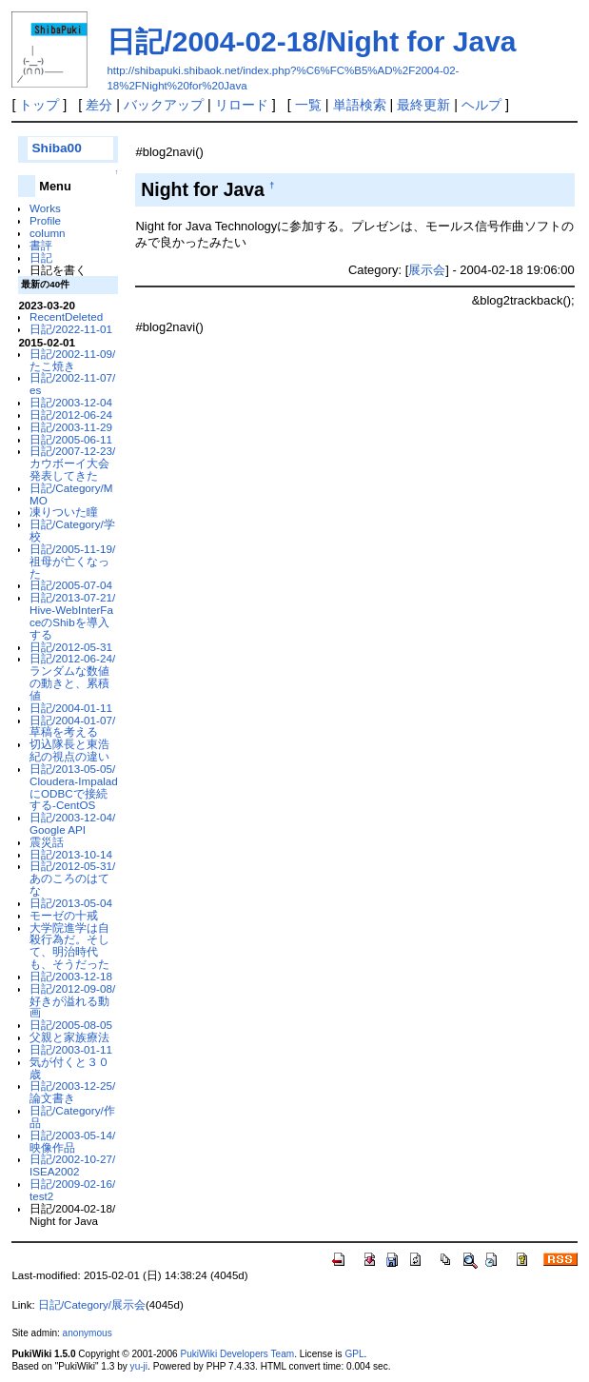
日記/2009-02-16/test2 (72, 1189)
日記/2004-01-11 (70, 707)
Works (45, 208)
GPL (353, 1354)
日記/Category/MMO (70, 494)
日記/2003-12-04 (70, 402)
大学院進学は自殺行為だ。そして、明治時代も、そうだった (69, 945)
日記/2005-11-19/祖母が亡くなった (72, 561)
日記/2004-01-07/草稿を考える (72, 726)
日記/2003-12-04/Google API (72, 823)
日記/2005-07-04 (70, 585)
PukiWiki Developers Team (237, 1354)
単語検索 (359, 104)
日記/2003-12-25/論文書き (72, 1091)
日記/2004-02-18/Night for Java (311, 41)
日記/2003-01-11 (70, 1049)
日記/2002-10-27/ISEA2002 (72, 1165)
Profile (45, 220)
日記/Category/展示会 (92, 1305)
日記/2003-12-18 (70, 976)
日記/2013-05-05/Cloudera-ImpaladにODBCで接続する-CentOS (73, 786)
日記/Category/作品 (72, 1116)
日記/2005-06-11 (70, 439)
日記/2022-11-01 (70, 329)
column (47, 233)
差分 (99, 104)
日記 (40, 257)
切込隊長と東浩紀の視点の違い (69, 750)
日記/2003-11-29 (70, 427)
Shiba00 (56, 148)
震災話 (46, 842)
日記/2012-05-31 (70, 647)
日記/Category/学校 (72, 530)
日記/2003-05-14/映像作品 (72, 1141)
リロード (241, 104)
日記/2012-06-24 (70, 414)
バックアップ (164, 104)
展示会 (426, 270)
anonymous (87, 1333)
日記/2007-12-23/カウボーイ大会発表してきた (72, 463)
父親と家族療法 (69, 1037)
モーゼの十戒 (63, 915)
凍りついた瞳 (63, 511)
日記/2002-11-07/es (72, 383)
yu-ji (138, 1366)
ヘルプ (481, 104)
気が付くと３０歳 (69, 1068)
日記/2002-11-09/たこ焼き (72, 359)
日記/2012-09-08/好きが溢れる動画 (72, 1000)
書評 (40, 245)
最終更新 (423, 104)
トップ (39, 104)
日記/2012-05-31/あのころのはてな (72, 878)
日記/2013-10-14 (70, 854)
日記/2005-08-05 (70, 1024)
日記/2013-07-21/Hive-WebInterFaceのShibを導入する (72, 615)
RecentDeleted (66, 316)
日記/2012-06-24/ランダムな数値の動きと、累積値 (72, 676)
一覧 (308, 104)
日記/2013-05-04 (70, 903)
